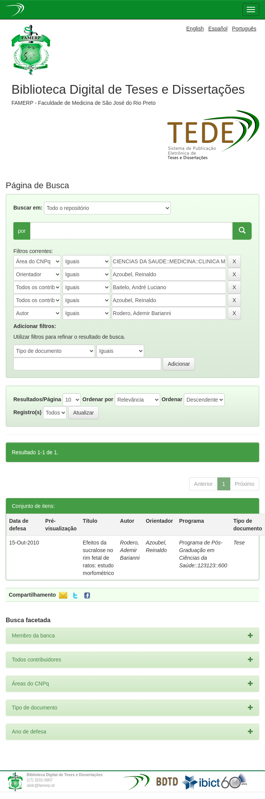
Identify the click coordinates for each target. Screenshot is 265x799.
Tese (239, 543)
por (22, 231)
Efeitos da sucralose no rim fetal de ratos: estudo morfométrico (98, 558)
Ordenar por (97, 399)
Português (244, 29)
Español (218, 29)
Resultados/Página (37, 399)
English (195, 29)
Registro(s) (27, 412)
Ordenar (172, 399)
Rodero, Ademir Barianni (130, 550)
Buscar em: (27, 208)
